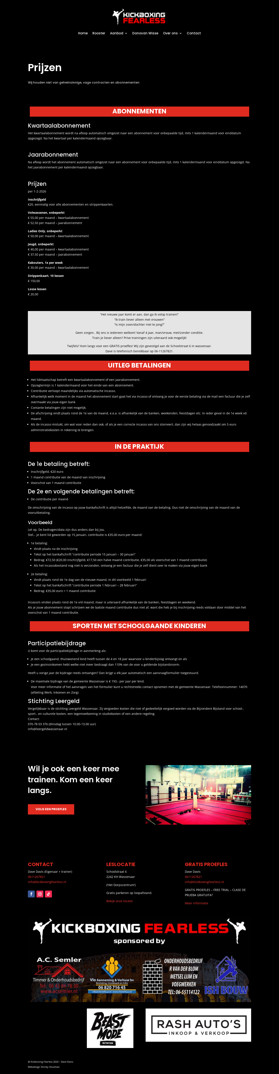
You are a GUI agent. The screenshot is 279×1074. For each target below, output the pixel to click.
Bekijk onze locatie (119, 901)
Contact (194, 33)
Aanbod (116, 33)
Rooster (98, 33)
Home (83, 33)
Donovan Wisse (145, 33)
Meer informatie (196, 903)
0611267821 (36, 877)
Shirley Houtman (50, 1066)
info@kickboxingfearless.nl (47, 882)
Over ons (170, 33)
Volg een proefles (51, 809)
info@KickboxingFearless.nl (204, 882)
